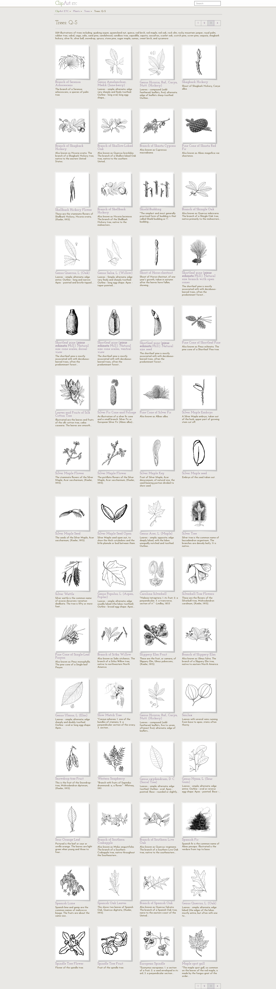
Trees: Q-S (100, 11)
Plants (76, 11)
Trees (87, 11)
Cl (66, 3)
